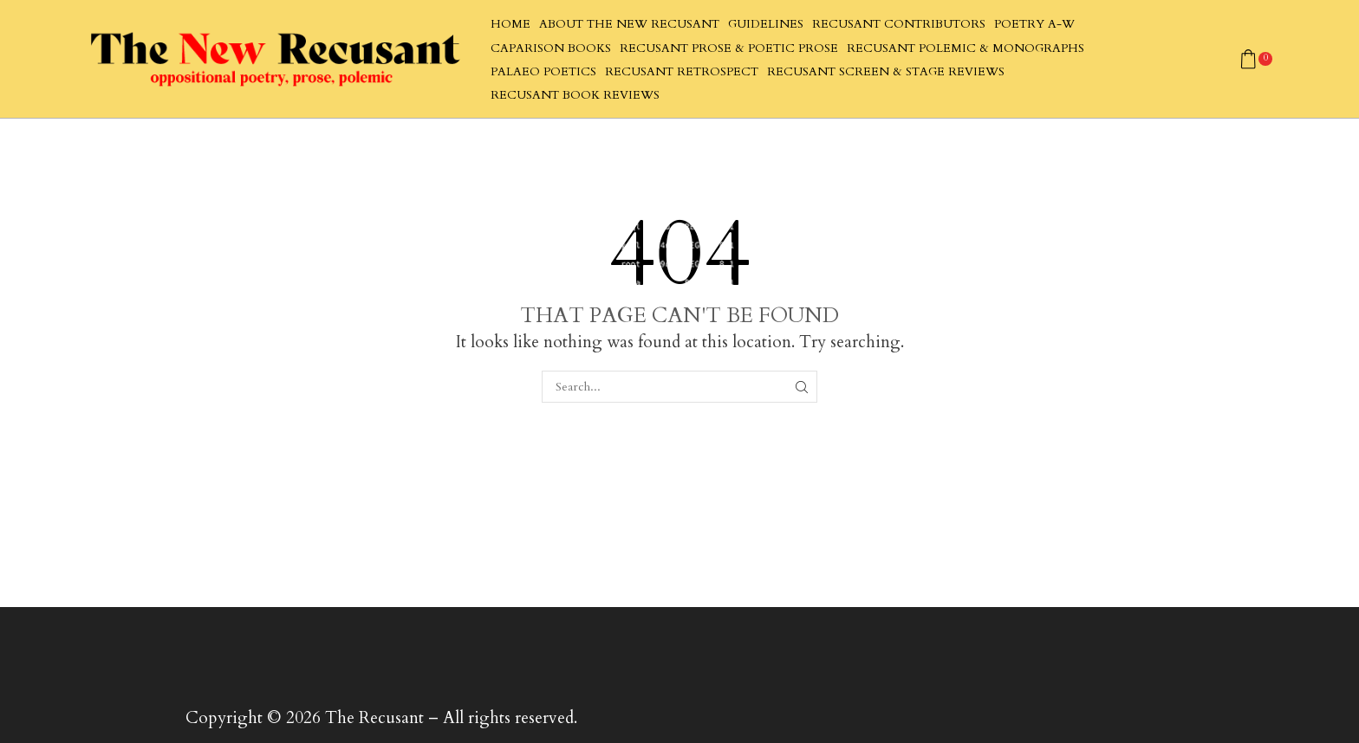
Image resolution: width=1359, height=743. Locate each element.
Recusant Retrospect (681, 72)
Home (510, 24)
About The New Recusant (629, 24)
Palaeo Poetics (543, 72)
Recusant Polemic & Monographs (965, 48)
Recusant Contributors (898, 24)
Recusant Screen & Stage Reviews (886, 72)
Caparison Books (551, 48)
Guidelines (765, 24)
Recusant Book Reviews (575, 95)
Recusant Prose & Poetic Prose (729, 48)
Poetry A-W (1034, 24)
